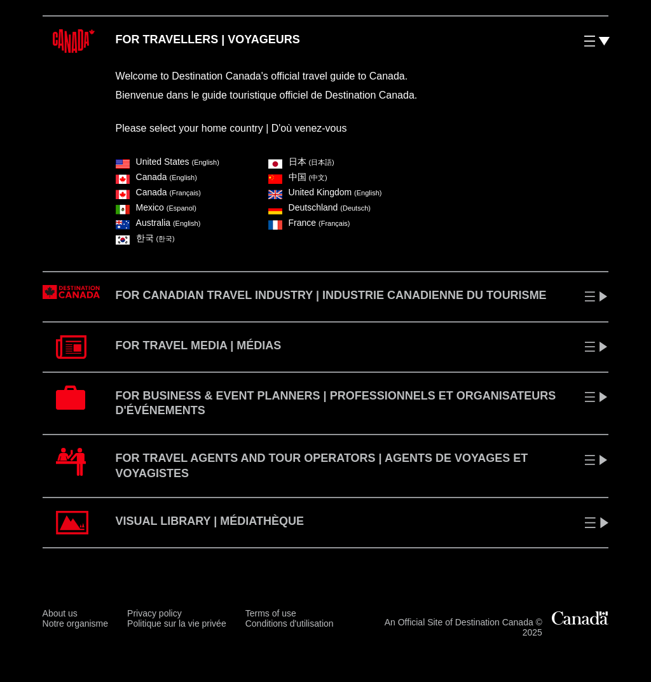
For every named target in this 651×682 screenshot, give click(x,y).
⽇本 (301, 162)
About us (60, 613)
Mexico (156, 207)
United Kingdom (325, 192)
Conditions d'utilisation (289, 623)
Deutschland (319, 207)
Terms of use (270, 613)
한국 (145, 238)
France (309, 223)
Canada (156, 177)
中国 (297, 177)
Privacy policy (154, 613)
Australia (158, 223)
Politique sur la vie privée (176, 623)
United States (167, 162)
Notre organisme (76, 623)
